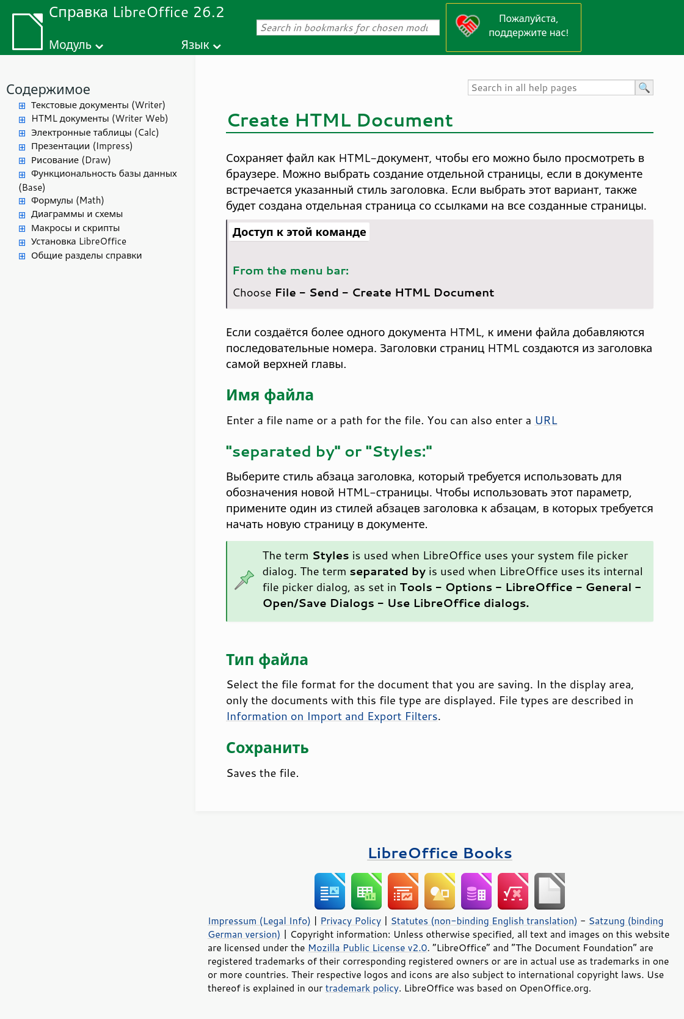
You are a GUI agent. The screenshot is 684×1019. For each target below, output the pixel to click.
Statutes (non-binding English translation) (483, 920)
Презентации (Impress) (82, 145)
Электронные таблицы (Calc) (95, 132)
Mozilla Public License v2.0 (368, 947)
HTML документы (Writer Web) (100, 118)
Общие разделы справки (86, 255)
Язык (195, 44)
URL (545, 420)
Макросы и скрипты (75, 227)
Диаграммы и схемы (77, 213)
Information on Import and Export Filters (332, 716)
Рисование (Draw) (71, 159)
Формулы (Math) (67, 200)
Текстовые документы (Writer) (98, 104)
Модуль (70, 44)
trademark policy (362, 988)
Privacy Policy (350, 920)
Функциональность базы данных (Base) (97, 180)
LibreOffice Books (439, 852)
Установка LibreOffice (78, 241)
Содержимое (48, 88)
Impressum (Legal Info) (259, 920)
